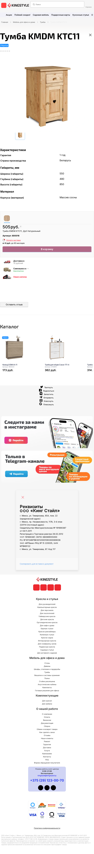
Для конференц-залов (47, 644)
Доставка (47, 747)
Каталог (14, 329)
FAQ (47, 760)
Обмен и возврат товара (47, 729)
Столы (47, 663)
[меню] (3, 5)
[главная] (18, 5)
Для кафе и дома (47, 625)
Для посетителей (47, 613)
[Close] (23, 500)
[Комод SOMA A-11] (20, 352)
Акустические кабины (47, 684)
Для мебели (47, 704)
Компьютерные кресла (47, 607)
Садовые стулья (47, 650)
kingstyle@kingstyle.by (47, 775)
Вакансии (47, 720)
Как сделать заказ (47, 732)
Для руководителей (47, 604)
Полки (47, 678)
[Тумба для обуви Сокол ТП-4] (63, 352)
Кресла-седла (47, 638)
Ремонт (47, 741)
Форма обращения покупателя (47, 763)
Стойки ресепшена (47, 681)
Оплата (47, 717)
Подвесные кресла (47, 647)
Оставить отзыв (14, 306)
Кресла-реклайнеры (47, 632)
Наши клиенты (47, 738)
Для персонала (47, 610)
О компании (47, 714)
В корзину (47, 251)
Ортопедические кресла (47, 622)
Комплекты (47, 687)
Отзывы (47, 735)
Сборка (47, 726)
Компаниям (47, 754)
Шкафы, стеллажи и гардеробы (47, 669)
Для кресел (47, 701)
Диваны (47, 666)
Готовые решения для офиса (47, 690)
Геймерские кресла (47, 616)
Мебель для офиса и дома (24, 22)
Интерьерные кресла (47, 641)
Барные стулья (47, 628)
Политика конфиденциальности (47, 828)
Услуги (47, 751)
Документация (47, 723)
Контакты (47, 757)
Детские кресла (47, 619)
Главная (4, 22)
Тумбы (42, 22)
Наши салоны (20, 278)
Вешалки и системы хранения (47, 675)
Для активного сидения (47, 653)
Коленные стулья (47, 635)
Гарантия (47, 744)
